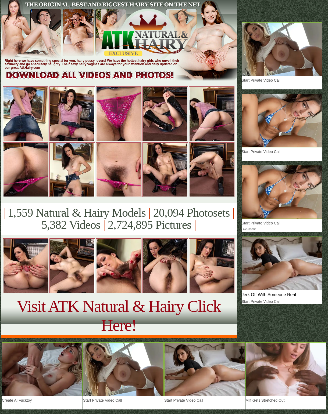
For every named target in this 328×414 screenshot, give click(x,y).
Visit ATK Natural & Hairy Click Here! (119, 315)
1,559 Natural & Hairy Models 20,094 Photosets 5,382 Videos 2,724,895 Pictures (118, 219)
